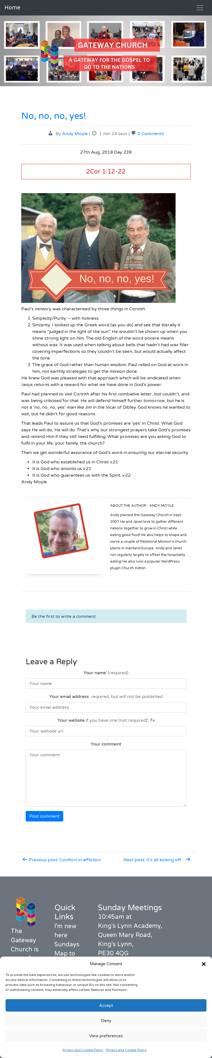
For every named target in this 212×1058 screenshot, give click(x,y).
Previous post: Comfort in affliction (61, 860)
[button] (203, 964)
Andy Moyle (75, 133)
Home (12, 7)
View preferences (106, 1035)
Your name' (105, 673)
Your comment (106, 744)
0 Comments (150, 133)
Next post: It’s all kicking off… (157, 860)
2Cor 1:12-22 (106, 171)
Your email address (106, 696)
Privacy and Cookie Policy (83, 1050)
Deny (106, 1020)
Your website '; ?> (106, 720)
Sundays (67, 944)
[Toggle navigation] (200, 7)
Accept (106, 1005)
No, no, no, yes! (53, 116)
